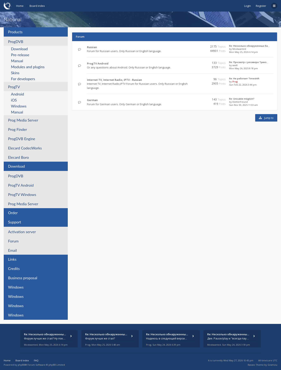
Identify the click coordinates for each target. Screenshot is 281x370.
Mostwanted (239, 48)
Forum (13, 241)
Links (12, 259)
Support (14, 222)
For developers (23, 78)
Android (17, 94)
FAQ (36, 360)
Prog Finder (17, 129)
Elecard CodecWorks (25, 148)
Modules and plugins (27, 66)
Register (261, 6)
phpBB (21, 364)
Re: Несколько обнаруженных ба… (249, 45)
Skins (15, 72)
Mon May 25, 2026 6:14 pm (243, 52)
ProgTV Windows (22, 194)
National (12, 19)
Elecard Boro (18, 157)
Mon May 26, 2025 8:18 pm (243, 68)
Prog (235, 81)
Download (19, 49)
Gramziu (272, 364)
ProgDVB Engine (21, 138)
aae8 (235, 65)
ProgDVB (15, 41)
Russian (92, 47)
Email (12, 250)
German (92, 100)
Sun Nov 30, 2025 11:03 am (243, 104)
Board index (37, 6)
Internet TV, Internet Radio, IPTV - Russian (114, 80)
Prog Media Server (23, 120)
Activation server (22, 231)
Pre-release (20, 55)
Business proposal (22, 278)
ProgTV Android (21, 185)
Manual (17, 60)
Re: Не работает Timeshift (244, 78)
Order (13, 212)
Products (15, 32)
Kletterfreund (240, 101)
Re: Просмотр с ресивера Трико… (248, 62)
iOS (14, 100)
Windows (18, 106)
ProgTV (14, 87)
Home (20, 6)
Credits (14, 268)
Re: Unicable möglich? (241, 98)
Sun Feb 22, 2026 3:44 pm (243, 84)
